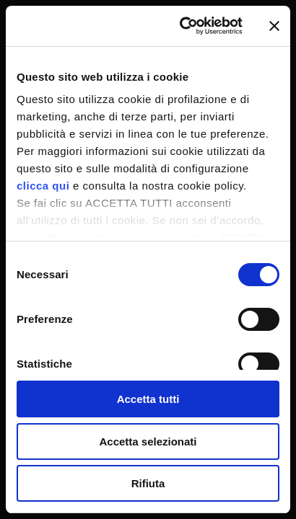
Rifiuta (148, 483)
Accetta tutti (148, 399)
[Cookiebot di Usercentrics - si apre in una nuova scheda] (183, 26)
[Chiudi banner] (274, 26)
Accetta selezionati (147, 441)
